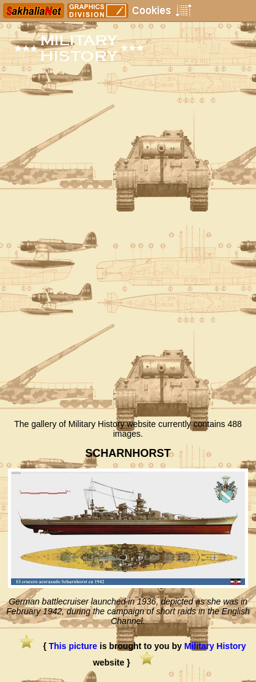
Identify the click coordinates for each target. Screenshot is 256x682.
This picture (73, 646)
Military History (215, 646)
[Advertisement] (128, 279)
